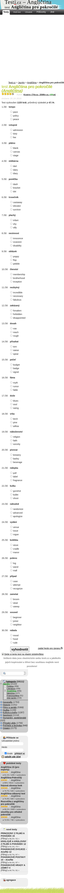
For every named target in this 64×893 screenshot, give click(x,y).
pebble (15, 264)
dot (13, 191)
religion (15, 437)
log (13, 563)
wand (14, 567)
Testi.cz (12, 82)
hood (14, 639)
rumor (15, 386)
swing (15, 408)
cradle (15, 549)
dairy (14, 170)
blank (14, 148)
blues (14, 401)
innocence (17, 238)
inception (16, 281)
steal (14, 603)
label (14, 476)
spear (15, 354)
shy (14, 224)
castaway (16, 202)
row (14, 328)
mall (14, 570)
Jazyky (21, 82)
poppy (15, 256)
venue (15, 527)
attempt (15, 585)
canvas (15, 152)
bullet (14, 494)
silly (14, 227)
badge (15, 368)
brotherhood (18, 278)
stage (14, 155)
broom (15, 599)
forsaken (16, 310)
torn (14, 346)
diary (14, 173)
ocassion (16, 242)
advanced (17, 513)
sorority (15, 444)
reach (15, 332)
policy (15, 115)
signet (15, 372)
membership (18, 274)
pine (14, 422)
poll (14, 473)
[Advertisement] (32, 48)
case (14, 581)
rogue (15, 534)
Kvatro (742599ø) (40, 95)
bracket (15, 188)
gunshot (16, 491)
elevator (16, 206)
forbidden (16, 314)
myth (14, 382)
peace (15, 119)
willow (15, 426)
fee (13, 137)
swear (15, 350)
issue (14, 530)
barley (15, 458)
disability (16, 245)
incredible (16, 292)
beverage (16, 462)
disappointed (18, 318)
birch (14, 419)
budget (15, 365)
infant (14, 220)
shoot (14, 498)
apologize (16, 516)
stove (14, 545)
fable (14, 390)
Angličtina (32, 82)
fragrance (16, 480)
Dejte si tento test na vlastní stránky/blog (23, 654)
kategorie (11, 681)
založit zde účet (13, 756)
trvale (9, 753)
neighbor (16, 624)
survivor (16, 209)
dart (14, 166)
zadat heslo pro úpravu (50, 648)
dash (14, 184)
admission (17, 130)
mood (15, 635)
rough (15, 336)
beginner (16, 617)
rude (14, 642)
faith (14, 440)
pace (14, 112)
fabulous (16, 300)
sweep (15, 606)
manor (15, 552)
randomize (17, 509)
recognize (17, 588)
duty (14, 133)
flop (14, 260)
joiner (14, 621)
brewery (16, 455)
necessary (17, 296)
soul (14, 404)
